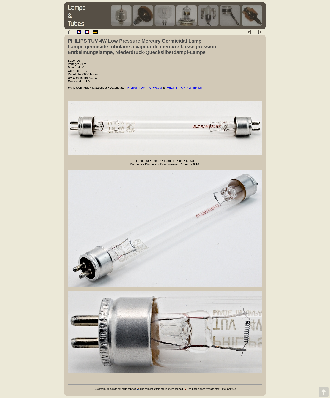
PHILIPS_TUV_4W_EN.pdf (184, 87)
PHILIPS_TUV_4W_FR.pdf (143, 87)
